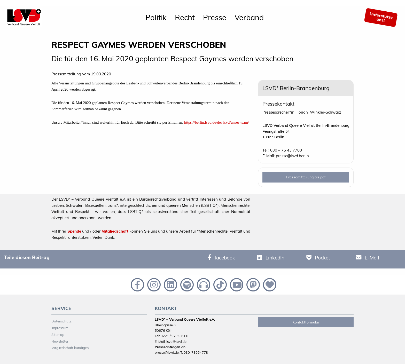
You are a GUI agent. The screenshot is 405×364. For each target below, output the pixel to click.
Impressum (59, 328)
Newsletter (59, 341)
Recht (185, 17)
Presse (214, 17)
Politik (156, 17)
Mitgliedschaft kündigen (70, 348)
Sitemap (57, 335)
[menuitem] (156, 17)
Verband (249, 17)
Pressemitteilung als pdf (306, 177)
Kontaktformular (305, 322)
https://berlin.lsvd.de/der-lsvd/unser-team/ (216, 122)
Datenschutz (61, 321)
